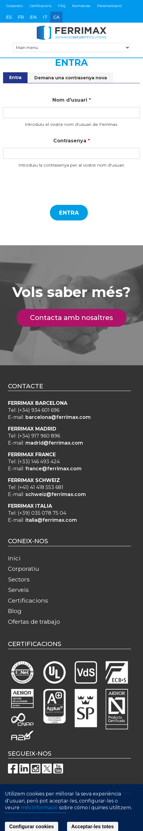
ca (56, 17)
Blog (14, 611)
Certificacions (40, 6)
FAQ (61, 6)
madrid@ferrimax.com (54, 443)
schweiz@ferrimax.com (55, 494)
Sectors (19, 579)
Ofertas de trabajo (34, 621)
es (9, 17)
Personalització (109, 6)
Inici (14, 558)
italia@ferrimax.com (51, 520)
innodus (124, 793)
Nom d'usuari (71, 100)
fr (21, 17)
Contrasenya (71, 141)
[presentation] (49, 188)
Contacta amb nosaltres (75, 318)
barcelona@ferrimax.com (58, 417)
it (45, 17)
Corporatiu (14, 6)
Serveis (18, 589)
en (33, 17)
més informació (39, 817)
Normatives (81, 6)
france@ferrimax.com (53, 469)
